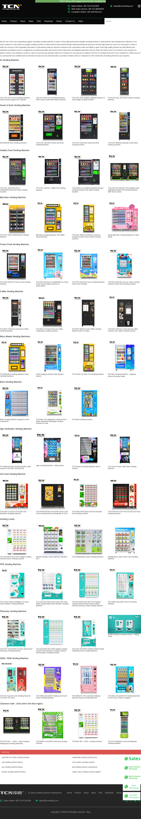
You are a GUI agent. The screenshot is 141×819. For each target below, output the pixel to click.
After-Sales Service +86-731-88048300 (87, 9)
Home (4, 21)
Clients (59, 21)
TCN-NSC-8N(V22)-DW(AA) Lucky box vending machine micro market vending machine (86, 237)
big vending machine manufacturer (85, 767)
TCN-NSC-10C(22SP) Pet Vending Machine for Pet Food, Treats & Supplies (124, 697)
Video (80, 21)
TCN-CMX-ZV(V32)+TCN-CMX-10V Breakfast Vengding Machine (13, 512)
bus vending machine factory (12, 767)
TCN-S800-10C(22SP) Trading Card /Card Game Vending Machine (51, 697)
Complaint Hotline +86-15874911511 (86, 12)
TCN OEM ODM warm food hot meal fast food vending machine (87, 512)
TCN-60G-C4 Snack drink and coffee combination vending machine (49, 330)
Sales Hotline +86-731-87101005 (85, 6)
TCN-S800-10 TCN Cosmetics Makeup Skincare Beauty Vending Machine (86, 697)
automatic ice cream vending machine (15, 757)
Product (13, 21)
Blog (88, 812)
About (22, 21)
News (31, 21)
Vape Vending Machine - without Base (50, 465)
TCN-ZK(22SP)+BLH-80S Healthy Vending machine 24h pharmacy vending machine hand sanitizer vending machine (51, 651)
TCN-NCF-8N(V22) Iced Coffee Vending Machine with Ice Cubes (86, 330)
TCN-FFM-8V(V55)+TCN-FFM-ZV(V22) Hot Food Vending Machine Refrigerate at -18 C (52, 512)
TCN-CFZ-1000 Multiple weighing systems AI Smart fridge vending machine (88, 99)
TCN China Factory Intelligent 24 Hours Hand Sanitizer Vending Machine (14, 603)
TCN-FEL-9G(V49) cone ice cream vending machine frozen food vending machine (123, 283)
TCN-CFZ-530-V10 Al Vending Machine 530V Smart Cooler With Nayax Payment (51, 99)
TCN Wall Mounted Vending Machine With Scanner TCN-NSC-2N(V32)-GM (15, 467)
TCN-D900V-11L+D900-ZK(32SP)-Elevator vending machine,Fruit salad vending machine (87, 190)
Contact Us (70, 21)
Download (48, 21)
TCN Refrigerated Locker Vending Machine (87, 557)
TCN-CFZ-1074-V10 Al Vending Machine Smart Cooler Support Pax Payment (15, 99)
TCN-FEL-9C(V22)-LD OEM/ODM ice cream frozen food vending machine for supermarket (52, 284)
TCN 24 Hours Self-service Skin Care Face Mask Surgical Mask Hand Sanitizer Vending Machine (52, 604)
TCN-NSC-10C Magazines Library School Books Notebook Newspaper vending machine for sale (51, 421)
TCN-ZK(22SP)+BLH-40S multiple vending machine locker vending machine (15, 558)
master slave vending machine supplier (86, 772)
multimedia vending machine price (84, 757)
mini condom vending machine (83, 762)
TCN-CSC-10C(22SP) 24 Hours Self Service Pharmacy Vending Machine (16, 650)
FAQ (39, 21)
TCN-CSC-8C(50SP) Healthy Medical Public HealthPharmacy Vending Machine (88, 650)
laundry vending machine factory (13, 772)
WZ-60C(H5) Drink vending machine (13, 143)
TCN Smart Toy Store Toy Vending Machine (88, 374)
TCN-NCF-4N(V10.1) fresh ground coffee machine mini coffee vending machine (123, 330)
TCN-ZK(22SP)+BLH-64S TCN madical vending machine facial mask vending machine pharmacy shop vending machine (87, 604)
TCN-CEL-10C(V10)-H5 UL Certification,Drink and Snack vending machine (13, 190)
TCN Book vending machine (82, 419)
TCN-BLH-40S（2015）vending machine (87, 741)
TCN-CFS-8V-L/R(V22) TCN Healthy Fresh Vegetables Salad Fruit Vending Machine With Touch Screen (123, 190)
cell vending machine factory (12, 762)
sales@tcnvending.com (123, 6)
